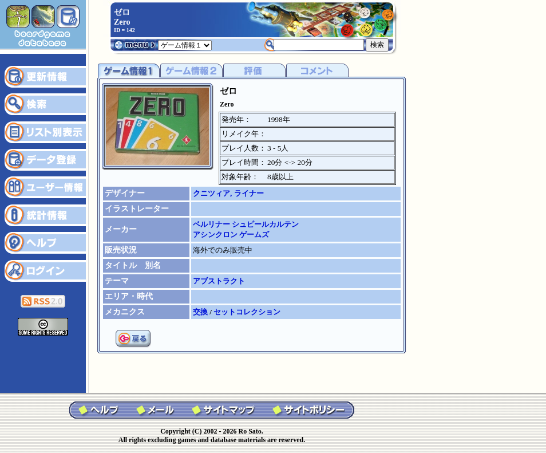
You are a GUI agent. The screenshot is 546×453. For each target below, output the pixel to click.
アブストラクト (219, 281)
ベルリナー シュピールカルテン (246, 224)
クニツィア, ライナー (228, 193)
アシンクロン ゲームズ (231, 234)
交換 (201, 312)
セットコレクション (246, 312)
